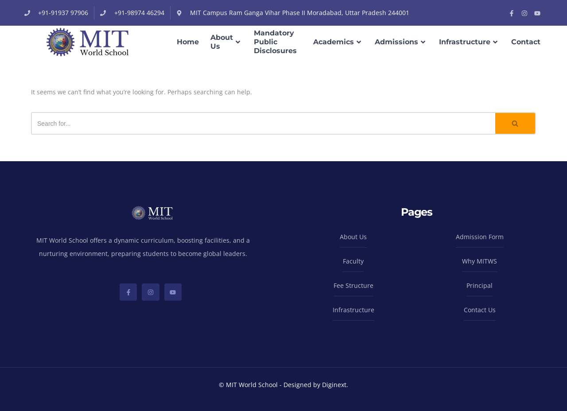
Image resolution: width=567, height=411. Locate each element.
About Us (226, 41)
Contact (525, 42)
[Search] (263, 123)
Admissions (401, 42)
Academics (338, 42)
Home (188, 42)
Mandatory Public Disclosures (275, 42)
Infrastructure (469, 42)
